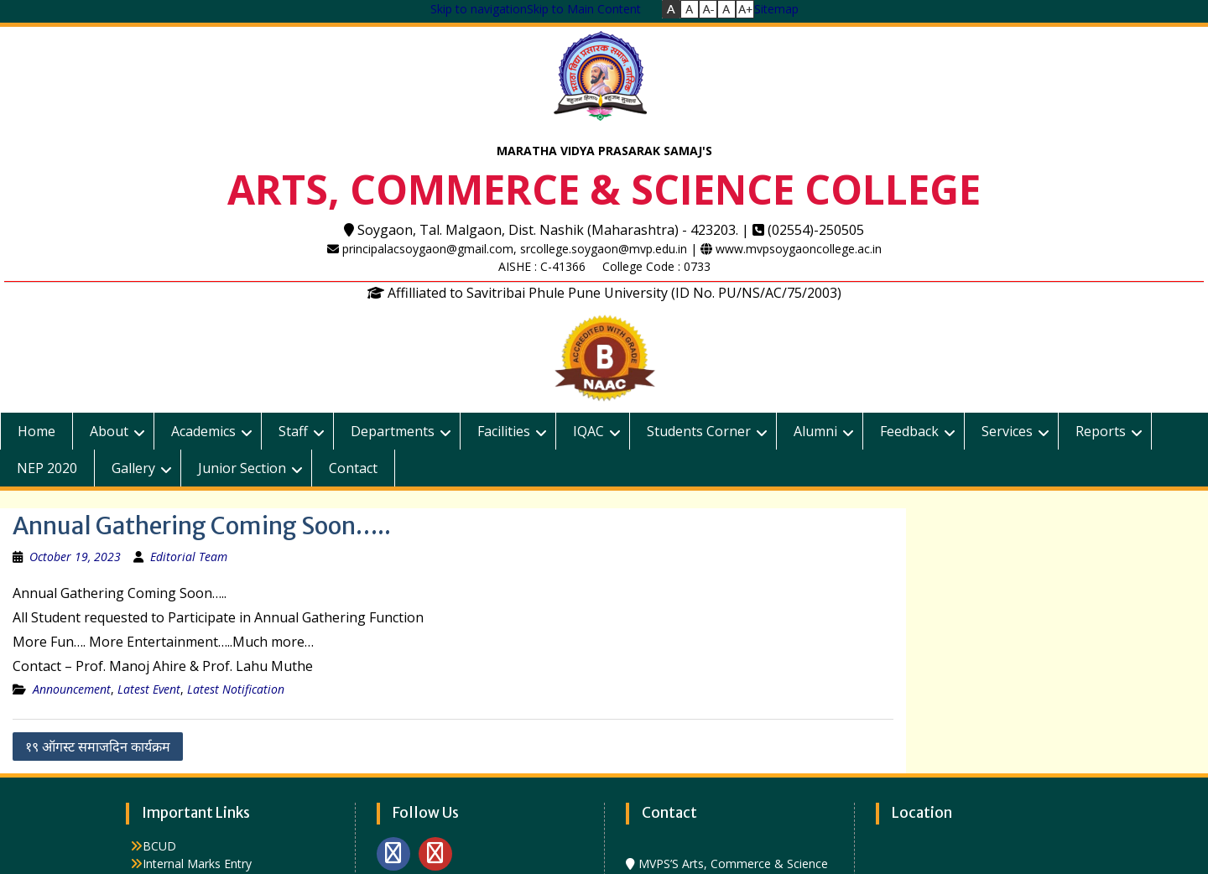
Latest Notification (235, 689)
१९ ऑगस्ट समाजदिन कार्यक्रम (97, 746)
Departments (393, 431)
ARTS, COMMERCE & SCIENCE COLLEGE (604, 189)
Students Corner (699, 431)
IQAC (588, 431)
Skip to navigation (478, 9)
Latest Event (148, 689)
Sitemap (776, 9)
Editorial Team (188, 556)
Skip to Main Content (584, 9)
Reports (1100, 431)
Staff (293, 431)
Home (36, 431)
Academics (203, 431)
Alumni (815, 431)
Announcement (72, 689)
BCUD (159, 846)
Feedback (909, 431)
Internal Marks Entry (197, 863)
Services (1007, 431)
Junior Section (242, 468)
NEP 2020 (47, 468)
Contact (353, 468)
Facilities (503, 431)
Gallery (133, 468)
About (109, 431)
